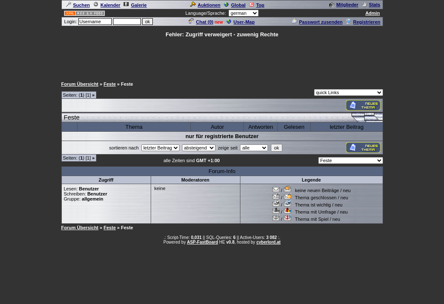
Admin (372, 13)
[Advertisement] (222, 57)
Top (256, 5)
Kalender (106, 5)
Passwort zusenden (317, 21)
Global (234, 5)
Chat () (201, 21)
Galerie (135, 5)
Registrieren (363, 21)
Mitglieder (344, 4)
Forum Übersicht (80, 84)
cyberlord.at (268, 242)
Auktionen (205, 5)
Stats (371, 4)
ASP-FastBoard (202, 242)
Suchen (78, 5)
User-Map (240, 21)
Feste (110, 84)
